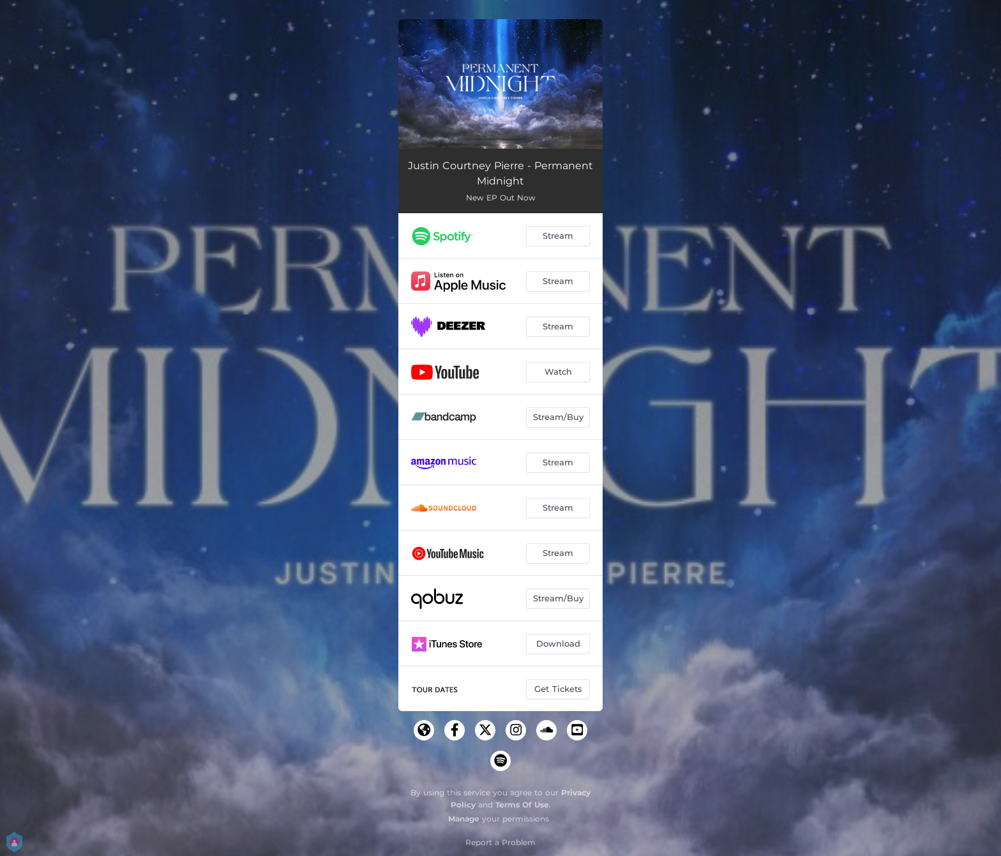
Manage (463, 818)
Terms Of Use (522, 804)
